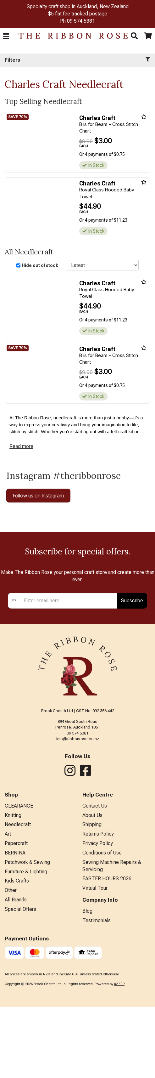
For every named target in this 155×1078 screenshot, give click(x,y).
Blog (87, 982)
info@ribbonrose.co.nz (77, 810)
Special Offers (20, 980)
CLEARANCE (19, 877)
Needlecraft (18, 896)
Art (8, 905)
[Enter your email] (69, 672)
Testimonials (96, 992)
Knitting (13, 886)
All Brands (16, 971)
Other (11, 961)
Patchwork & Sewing (27, 933)
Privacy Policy (97, 914)
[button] (6, 36)
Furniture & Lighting (26, 943)
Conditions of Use (102, 924)
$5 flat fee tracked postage (77, 14)
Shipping (92, 896)
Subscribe (132, 671)
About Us (92, 886)
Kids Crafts (17, 952)
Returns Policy (98, 905)
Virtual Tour (95, 959)
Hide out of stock (40, 265)
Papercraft (16, 914)
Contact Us (94, 877)
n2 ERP (119, 1055)
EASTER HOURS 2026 (106, 950)
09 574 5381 (81, 21)
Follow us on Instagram (38, 495)
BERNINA (15, 924)
